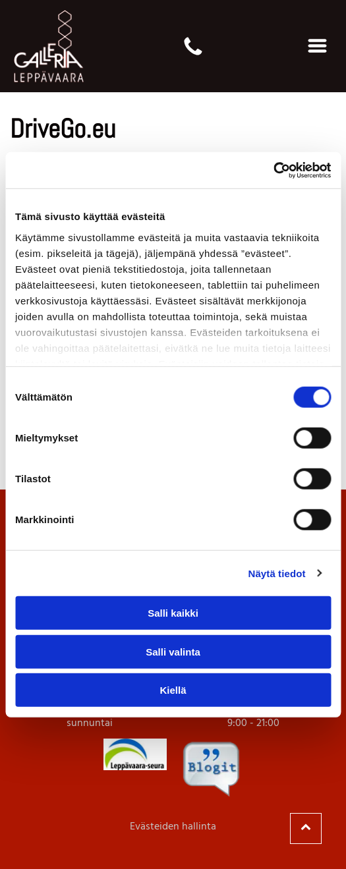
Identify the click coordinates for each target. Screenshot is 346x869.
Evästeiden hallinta (173, 826)
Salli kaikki (173, 613)
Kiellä (172, 690)
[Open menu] (317, 46)
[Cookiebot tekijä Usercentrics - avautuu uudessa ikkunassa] (273, 170)
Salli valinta (173, 651)
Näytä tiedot (277, 572)
